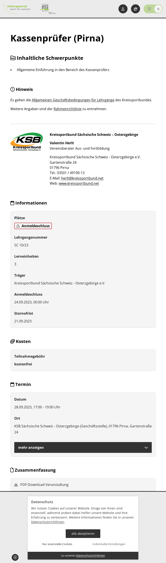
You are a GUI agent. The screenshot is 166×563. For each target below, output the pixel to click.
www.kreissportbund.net (79, 183)
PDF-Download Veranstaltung (41, 484)
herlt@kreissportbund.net (82, 178)
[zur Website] (26, 142)
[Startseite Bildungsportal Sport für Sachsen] (16, 8)
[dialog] (83, 528)
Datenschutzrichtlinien (47, 522)
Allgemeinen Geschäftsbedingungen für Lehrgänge (73, 100)
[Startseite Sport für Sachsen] (48, 8)
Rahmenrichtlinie (67, 108)
